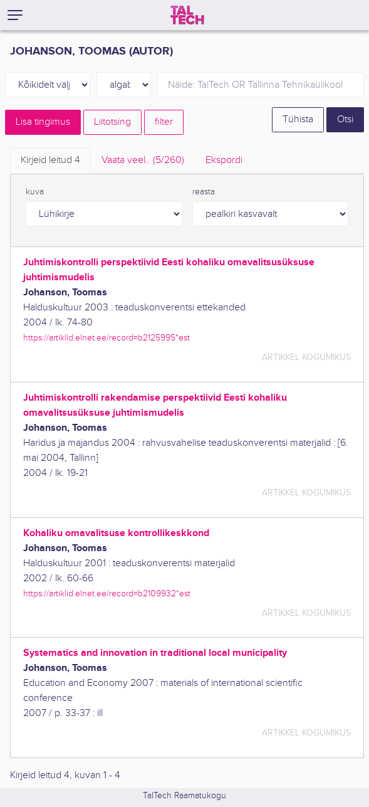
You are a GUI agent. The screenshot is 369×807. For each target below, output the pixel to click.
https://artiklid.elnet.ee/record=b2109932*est (106, 593)
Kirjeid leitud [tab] (50, 160)
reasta (203, 192)
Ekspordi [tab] (223, 160)
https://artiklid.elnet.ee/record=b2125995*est (106, 337)
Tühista (298, 119)
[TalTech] (187, 15)
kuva (35, 192)
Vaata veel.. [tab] (142, 160)
